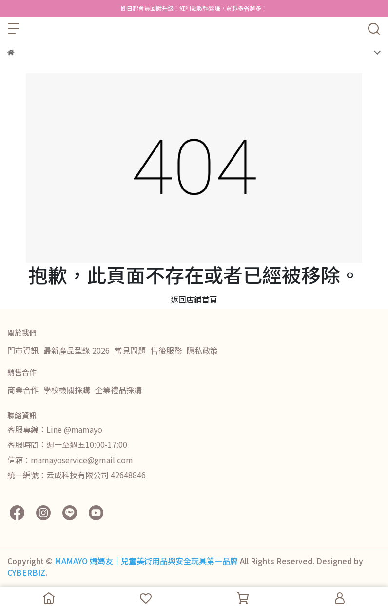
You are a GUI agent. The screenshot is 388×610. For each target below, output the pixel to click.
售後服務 (166, 350)
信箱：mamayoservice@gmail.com (70, 459)
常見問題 (130, 350)
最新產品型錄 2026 (76, 350)
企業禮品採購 (118, 390)
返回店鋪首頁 (194, 299)
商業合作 (23, 390)
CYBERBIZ (26, 572)
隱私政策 (202, 350)
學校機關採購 (66, 390)
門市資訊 (23, 350)
